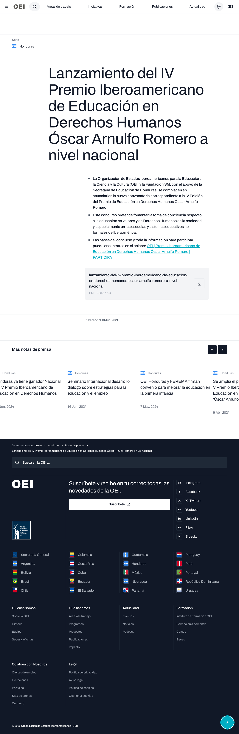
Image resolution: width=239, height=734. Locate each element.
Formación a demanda (191, 624)
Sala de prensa (22, 695)
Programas (76, 624)
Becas (180, 639)
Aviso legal (76, 680)
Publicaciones (162, 6)
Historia (17, 624)
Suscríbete (120, 504)
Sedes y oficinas (22, 639)
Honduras (53, 445)
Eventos (128, 616)
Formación (127, 6)
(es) (231, 6)
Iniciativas (95, 6)
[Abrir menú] (6, 6)
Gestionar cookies (81, 695)
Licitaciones (20, 680)
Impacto (74, 647)
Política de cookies (81, 687)
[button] (212, 349)
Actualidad (197, 6)
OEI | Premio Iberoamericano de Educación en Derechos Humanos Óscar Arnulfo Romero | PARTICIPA (146, 251)
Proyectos (75, 631)
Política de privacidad (83, 672)
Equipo (16, 631)
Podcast (128, 631)
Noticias (128, 624)
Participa (18, 687)
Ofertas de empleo (24, 672)
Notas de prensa (74, 445)
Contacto (18, 703)
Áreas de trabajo (59, 6)
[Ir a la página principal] (19, 6)
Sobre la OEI (20, 616)
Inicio (38, 445)
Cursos (181, 631)
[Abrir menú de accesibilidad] (227, 722)
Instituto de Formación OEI (194, 616)
